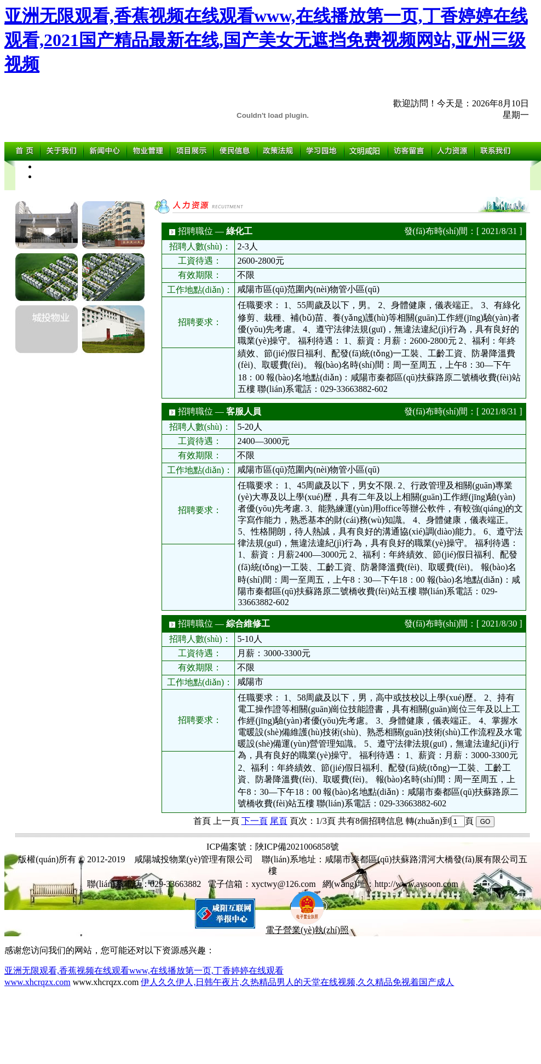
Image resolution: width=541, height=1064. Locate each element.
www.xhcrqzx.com (37, 982)
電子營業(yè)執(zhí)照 (307, 926)
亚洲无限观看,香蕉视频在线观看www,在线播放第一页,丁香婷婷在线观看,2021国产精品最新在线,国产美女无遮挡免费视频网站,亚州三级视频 (266, 40)
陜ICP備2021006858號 (297, 846)
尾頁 (278, 821)
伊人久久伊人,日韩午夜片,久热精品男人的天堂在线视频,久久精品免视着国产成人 (297, 982)
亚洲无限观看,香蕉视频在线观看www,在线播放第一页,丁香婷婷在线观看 (144, 970)
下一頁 (254, 821)
